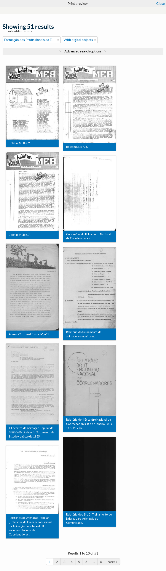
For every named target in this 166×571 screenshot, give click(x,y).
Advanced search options (83, 51)
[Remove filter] (58, 39)
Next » (112, 562)
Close (160, 3)
